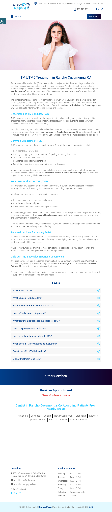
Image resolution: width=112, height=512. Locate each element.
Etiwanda (35, 415)
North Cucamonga (63, 415)
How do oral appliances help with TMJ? (32, 335)
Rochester (94, 415)
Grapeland (81, 415)
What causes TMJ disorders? (27, 297)
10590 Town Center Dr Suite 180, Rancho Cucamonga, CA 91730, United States (68, 3)
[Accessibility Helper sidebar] (3, 21)
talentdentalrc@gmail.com (25, 484)
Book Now (94, 16)
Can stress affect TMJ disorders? (29, 351)
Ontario (47, 415)
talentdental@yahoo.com (25, 480)
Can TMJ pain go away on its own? (30, 328)
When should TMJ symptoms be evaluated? (35, 343)
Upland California (37, 419)
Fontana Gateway (58, 419)
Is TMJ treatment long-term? (27, 358)
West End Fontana (79, 419)
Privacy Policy (45, 506)
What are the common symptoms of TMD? (34, 305)
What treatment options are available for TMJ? (36, 320)
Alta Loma (23, 415)
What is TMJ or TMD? (23, 290)
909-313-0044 (81, 9)
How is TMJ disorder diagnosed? (29, 313)
